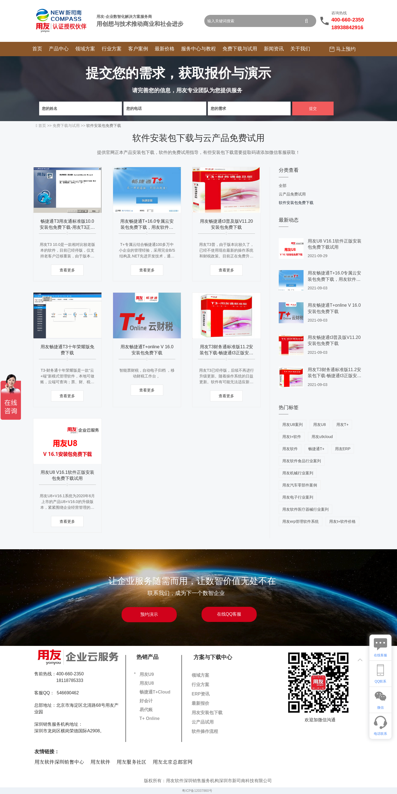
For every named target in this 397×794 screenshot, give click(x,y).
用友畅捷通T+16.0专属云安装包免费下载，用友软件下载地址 (147, 227)
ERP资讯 (201, 694)
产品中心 (59, 48)
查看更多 (67, 270)
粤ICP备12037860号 (197, 791)
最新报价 (200, 703)
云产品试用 (203, 722)
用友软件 (290, 449)
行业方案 (112, 48)
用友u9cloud (322, 436)
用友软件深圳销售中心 (59, 762)
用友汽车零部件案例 (299, 485)
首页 (37, 48)
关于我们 (300, 48)
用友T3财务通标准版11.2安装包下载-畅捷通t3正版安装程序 (226, 352)
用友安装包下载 (207, 712)
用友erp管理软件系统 (300, 521)
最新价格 (165, 48)
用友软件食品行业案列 (301, 461)
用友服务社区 (131, 762)
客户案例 (138, 48)
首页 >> (45, 125)
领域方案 (85, 48)
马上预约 (342, 49)
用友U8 (319, 424)
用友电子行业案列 (297, 497)
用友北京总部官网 (172, 762)
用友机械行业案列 (297, 473)
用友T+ (342, 424)
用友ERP (343, 449)
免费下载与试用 (239, 48)
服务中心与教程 (198, 48)
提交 (313, 108)
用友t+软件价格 (342, 521)
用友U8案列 (292, 424)
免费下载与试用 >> (69, 125)
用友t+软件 (291, 436)
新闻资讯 (274, 48)
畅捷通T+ (316, 449)
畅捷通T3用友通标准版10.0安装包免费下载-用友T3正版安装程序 (67, 227)
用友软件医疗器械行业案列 (305, 509)
